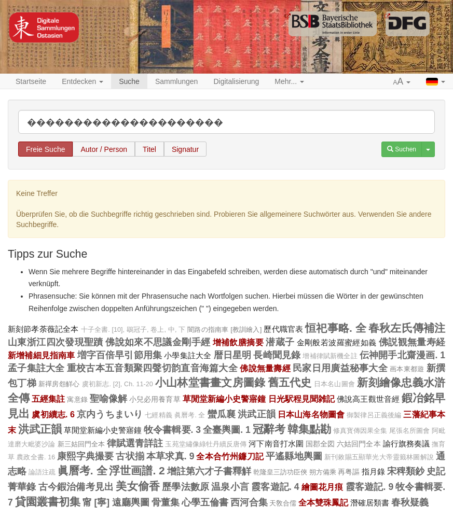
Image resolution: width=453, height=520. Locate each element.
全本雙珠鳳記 (323, 502)
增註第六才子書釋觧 (209, 471)
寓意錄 (77, 399)
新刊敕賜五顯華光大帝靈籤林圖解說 (379, 457)
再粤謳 (349, 472)
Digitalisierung (236, 81)
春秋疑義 (410, 502)
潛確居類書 (369, 502)
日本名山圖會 (334, 384)
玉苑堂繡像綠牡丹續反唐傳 (205, 444)
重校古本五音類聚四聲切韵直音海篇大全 (152, 368)
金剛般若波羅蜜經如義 (337, 342)
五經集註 (48, 398)
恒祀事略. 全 (335, 328)
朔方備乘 (322, 472)
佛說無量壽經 (265, 368)
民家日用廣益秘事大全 (340, 368)
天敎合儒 (282, 503)
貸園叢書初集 (47, 502)
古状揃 (130, 456)
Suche (129, 81)
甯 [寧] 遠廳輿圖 (116, 502)
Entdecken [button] (82, 81)
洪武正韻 (257, 414)
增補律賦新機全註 (330, 356)
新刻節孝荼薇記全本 (43, 329)
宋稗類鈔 (405, 471)
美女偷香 (138, 486)
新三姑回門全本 (81, 444)
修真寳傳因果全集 (360, 430)
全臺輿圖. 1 (227, 430)
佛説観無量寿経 (412, 342)
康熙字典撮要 (85, 456)
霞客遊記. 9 (369, 487)
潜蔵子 (280, 342)
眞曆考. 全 (189, 415)
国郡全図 (320, 444)
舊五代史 (290, 382)
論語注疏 (42, 472)
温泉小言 (230, 487)
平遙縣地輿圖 (294, 456)
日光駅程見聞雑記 (301, 398)
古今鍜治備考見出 (76, 487)
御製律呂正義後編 (374, 415)
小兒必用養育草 (155, 399)
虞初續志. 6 (53, 414)
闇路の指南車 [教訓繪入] (224, 329)
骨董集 (166, 502)
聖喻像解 (108, 398)
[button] (402, 82)
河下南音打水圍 (276, 443)
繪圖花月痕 (322, 486)
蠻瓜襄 (222, 414)
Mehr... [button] (289, 81)
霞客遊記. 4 (275, 487)
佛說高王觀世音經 (368, 399)
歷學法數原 (185, 487)
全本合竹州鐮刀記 (229, 456)
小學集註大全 (187, 355)
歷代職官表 (283, 329)
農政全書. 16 (36, 457)
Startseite (31, 81)
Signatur (185, 149)
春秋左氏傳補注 (406, 328)
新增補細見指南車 (41, 355)
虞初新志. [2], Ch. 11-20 (117, 384)
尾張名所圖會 (409, 430)
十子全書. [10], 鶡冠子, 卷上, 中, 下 (133, 329)
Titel (149, 149)
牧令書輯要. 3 (172, 430)
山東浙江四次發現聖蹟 (55, 342)
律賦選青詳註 (135, 443)
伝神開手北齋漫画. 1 (402, 355)
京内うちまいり (110, 414)
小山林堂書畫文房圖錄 (210, 382)
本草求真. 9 (170, 456)
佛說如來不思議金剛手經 (157, 342)
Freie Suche (45, 149)
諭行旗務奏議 (406, 443)
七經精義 (158, 415)
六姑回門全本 (358, 444)
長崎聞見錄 (276, 355)
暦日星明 (233, 355)
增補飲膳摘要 (238, 342)
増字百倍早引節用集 (119, 355)
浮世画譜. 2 (136, 470)
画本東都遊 (407, 369)
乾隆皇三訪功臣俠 (280, 472)
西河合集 (249, 502)
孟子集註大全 (36, 368)
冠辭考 (269, 429)
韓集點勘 (309, 429)
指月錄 (373, 471)
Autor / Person (103, 149)
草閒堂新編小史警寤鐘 (224, 398)
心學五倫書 (205, 502)
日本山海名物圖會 (311, 414)
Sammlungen (176, 81)
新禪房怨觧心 (59, 384)
